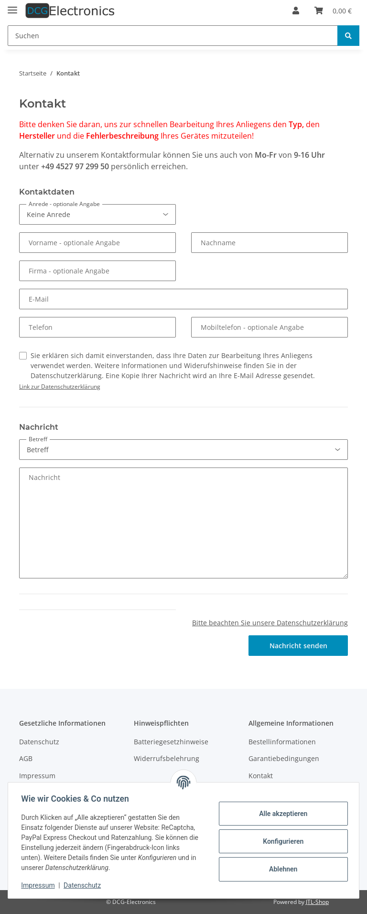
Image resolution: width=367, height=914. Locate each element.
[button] (296, 10)
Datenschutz (39, 741)
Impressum (37, 775)
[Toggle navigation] (12, 6)
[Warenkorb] (333, 10)
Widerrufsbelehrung (166, 758)
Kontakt (260, 775)
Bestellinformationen (282, 741)
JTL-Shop (317, 902)
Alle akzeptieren (281, 813)
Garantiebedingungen (283, 758)
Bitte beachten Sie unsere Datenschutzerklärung (270, 622)
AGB (25, 758)
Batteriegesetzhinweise (171, 741)
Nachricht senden (298, 645)
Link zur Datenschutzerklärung (59, 386)
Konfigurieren (280, 841)
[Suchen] (173, 35)
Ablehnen (281, 869)
